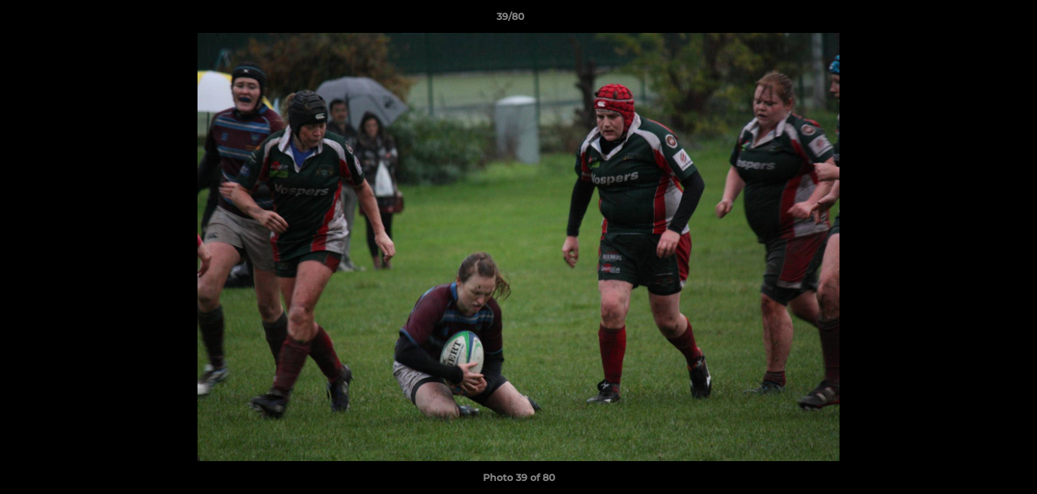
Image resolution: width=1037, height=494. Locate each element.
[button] (979, 20)
